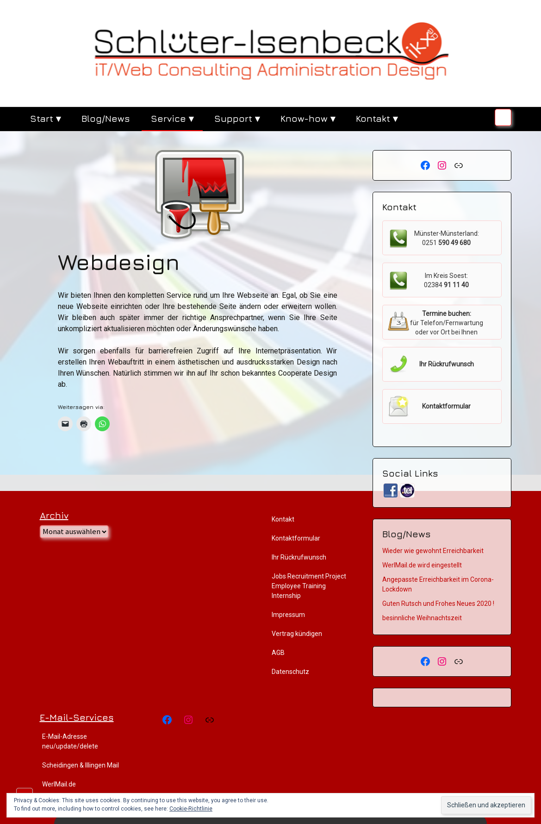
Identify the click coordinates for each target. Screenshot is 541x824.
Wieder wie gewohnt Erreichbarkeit (433, 550)
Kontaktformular (296, 538)
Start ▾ (45, 118)
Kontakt (283, 519)
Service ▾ (172, 118)
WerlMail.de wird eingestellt (422, 565)
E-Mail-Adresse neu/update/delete (70, 741)
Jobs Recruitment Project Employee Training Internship (309, 585)
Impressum (288, 614)
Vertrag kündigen (297, 633)
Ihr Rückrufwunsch (299, 557)
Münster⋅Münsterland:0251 (446, 238)
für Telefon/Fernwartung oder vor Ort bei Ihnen (446, 323)
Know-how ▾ (307, 118)
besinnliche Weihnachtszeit (422, 618)
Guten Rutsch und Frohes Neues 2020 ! (438, 603)
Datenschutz (290, 671)
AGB (278, 652)
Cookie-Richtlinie (190, 808)
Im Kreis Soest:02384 (446, 280)
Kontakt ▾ (377, 118)
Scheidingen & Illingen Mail (80, 765)
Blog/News (105, 118)
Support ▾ (237, 118)
